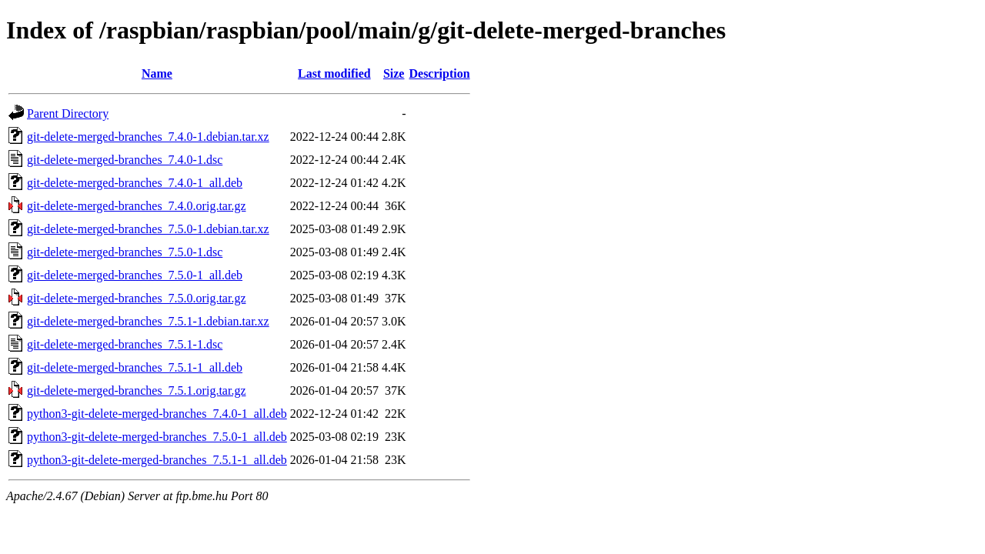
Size (394, 73)
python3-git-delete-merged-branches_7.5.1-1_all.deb (157, 459)
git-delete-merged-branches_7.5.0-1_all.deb (134, 275)
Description (439, 73)
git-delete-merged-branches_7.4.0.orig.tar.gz (136, 205)
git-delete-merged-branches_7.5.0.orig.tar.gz (136, 298)
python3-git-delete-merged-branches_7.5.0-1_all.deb (157, 436)
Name (157, 73)
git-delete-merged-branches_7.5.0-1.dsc (124, 252)
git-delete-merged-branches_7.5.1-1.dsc (124, 344)
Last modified (334, 73)
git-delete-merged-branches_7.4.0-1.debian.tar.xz (148, 136)
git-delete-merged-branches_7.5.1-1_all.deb (134, 367)
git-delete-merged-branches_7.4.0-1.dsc (124, 159)
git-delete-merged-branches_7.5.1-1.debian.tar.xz (148, 321)
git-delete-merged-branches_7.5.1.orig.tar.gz (136, 390)
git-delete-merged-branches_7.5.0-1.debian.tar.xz (148, 228)
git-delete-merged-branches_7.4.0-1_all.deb (134, 182)
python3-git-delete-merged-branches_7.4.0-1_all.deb (157, 413)
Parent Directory (68, 113)
